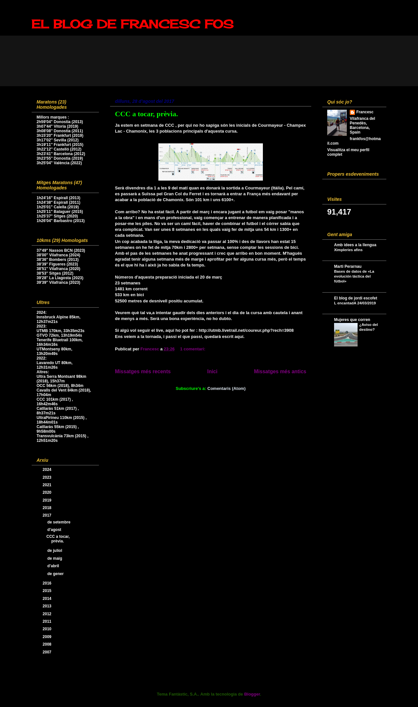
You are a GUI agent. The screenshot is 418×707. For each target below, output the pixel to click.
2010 (48, 629)
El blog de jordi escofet (355, 298)
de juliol (55, 550)
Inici (212, 371)
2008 (48, 644)
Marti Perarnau (348, 266)
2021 (48, 485)
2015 (48, 590)
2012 (48, 614)
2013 (48, 606)
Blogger (252, 694)
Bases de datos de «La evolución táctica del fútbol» (354, 276)
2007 (48, 652)
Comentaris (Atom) (226, 388)
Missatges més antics (280, 371)
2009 (48, 637)
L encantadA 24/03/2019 (355, 303)
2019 (48, 500)
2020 (48, 492)
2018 (48, 508)
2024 (48, 469)
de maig (55, 558)
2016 (48, 583)
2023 (48, 477)
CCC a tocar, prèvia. (146, 114)
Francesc (365, 112)
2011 (48, 621)
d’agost (54, 529)
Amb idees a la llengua (355, 245)
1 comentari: (193, 348)
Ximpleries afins (348, 250)
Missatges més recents (143, 371)
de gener (56, 573)
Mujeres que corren (352, 319)
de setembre (59, 522)
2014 (48, 598)
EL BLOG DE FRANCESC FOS (132, 24)
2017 (48, 515)
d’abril (53, 566)
